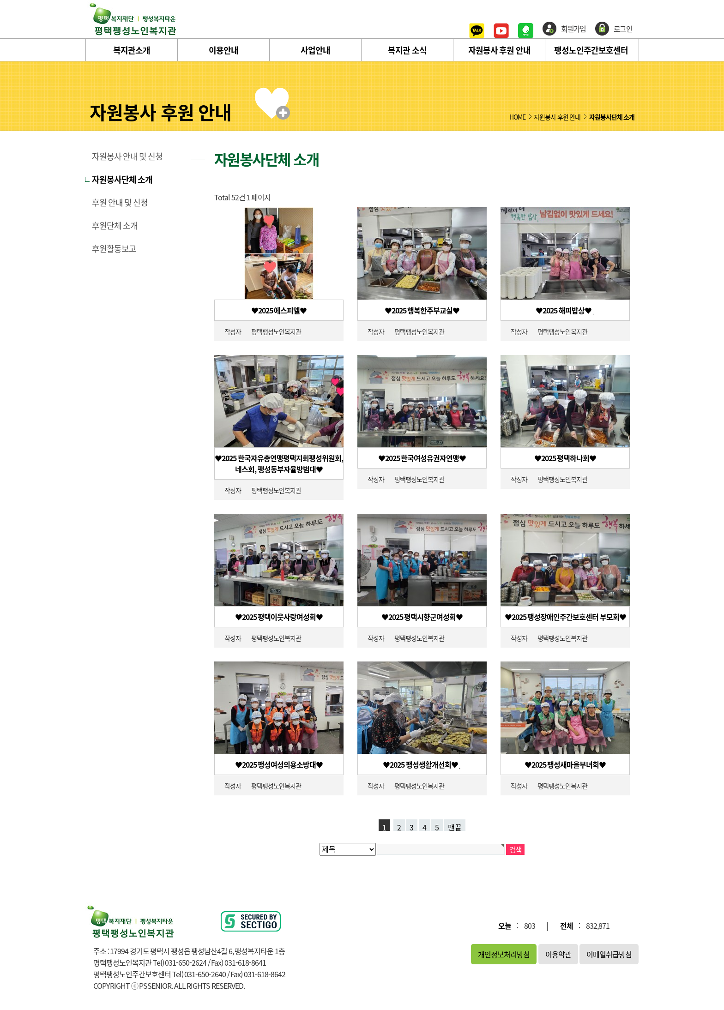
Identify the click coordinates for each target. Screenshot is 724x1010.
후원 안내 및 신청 (120, 202)
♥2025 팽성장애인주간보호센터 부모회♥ (565, 616)
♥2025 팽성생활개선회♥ (421, 764)
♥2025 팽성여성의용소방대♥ (279, 764)
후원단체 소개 (115, 225)
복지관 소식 (407, 50)
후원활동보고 (114, 248)
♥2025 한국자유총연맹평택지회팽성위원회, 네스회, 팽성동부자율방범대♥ (279, 463)
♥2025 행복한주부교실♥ (422, 310)
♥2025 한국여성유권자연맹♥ (422, 457)
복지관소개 (131, 50)
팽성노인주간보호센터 (591, 50)
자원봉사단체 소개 (122, 179)
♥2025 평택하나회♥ (565, 457)
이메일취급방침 (609, 954)
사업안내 (315, 50)
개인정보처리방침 (504, 954)
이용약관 (558, 954)
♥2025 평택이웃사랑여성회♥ (279, 616)
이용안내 (223, 50)
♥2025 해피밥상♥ (564, 310)
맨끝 (455, 826)
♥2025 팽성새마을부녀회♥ (565, 764)
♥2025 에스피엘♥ (279, 310)
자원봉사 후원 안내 (499, 50)
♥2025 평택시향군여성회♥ (422, 616)
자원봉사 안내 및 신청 (127, 156)
